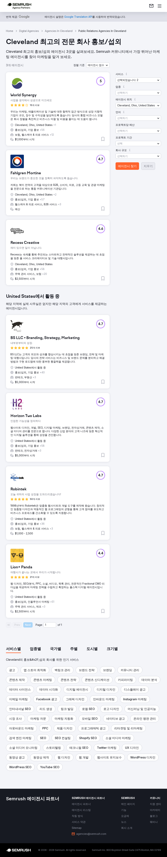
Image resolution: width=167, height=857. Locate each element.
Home (9, 30)
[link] (151, 6)
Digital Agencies (29, 30)
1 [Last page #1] (61, 624)
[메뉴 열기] (159, 6)
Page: (39, 624)
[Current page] (50, 624)
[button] (98, 65)
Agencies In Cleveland (59, 30)
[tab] (13, 649)
